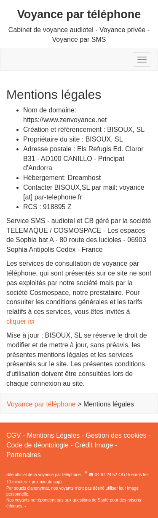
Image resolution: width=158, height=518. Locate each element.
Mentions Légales (53, 435)
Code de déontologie (37, 445)
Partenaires (23, 454)
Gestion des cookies (116, 435)
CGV (13, 435)
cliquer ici (20, 321)
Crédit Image (94, 445)
